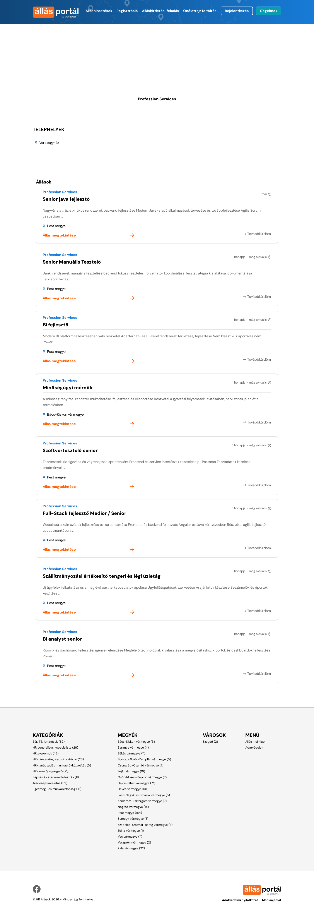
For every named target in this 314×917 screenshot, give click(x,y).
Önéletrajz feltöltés (200, 11)
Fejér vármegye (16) (131, 771)
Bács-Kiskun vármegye (65, 414)
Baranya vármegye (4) (133, 747)
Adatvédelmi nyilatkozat (240, 900)
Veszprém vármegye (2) (134, 842)
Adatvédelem (254, 747)
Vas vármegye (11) (130, 836)
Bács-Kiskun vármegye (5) (136, 742)
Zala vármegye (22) (131, 848)
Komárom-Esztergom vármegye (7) (142, 801)
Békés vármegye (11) (131, 753)
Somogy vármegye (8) (133, 819)
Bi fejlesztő (55, 324)
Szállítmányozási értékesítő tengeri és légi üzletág (101, 576)
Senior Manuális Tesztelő (72, 261)
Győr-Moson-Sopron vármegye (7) (142, 777)
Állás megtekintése (59, 235)
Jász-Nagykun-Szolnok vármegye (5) (144, 795)
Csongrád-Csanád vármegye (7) (140, 765)
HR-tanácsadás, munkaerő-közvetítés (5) (62, 765)
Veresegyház (49, 143)
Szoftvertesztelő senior (70, 450)
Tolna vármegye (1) (131, 831)
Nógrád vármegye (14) (133, 807)
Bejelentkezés (237, 11)
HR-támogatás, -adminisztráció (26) (58, 759)
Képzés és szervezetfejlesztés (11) (56, 777)
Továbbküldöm (259, 233)
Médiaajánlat (271, 900)
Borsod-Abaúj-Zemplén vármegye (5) (144, 759)
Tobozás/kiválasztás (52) (50, 783)
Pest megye (56, 226)
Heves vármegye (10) (132, 789)
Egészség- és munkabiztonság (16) (57, 789)
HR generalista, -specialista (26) (55, 747)
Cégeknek (268, 11)
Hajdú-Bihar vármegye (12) (136, 783)
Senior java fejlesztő (66, 199)
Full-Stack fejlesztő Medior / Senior (84, 513)
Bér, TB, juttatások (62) (49, 742)
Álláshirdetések (98, 11)
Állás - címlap (255, 742)
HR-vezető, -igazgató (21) (50, 771)
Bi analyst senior (62, 638)
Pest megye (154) (130, 813)
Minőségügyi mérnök (67, 387)
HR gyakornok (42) (45, 753)
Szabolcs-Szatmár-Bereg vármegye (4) (145, 825)
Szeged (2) (210, 742)
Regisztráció (127, 11)
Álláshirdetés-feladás (160, 11)
